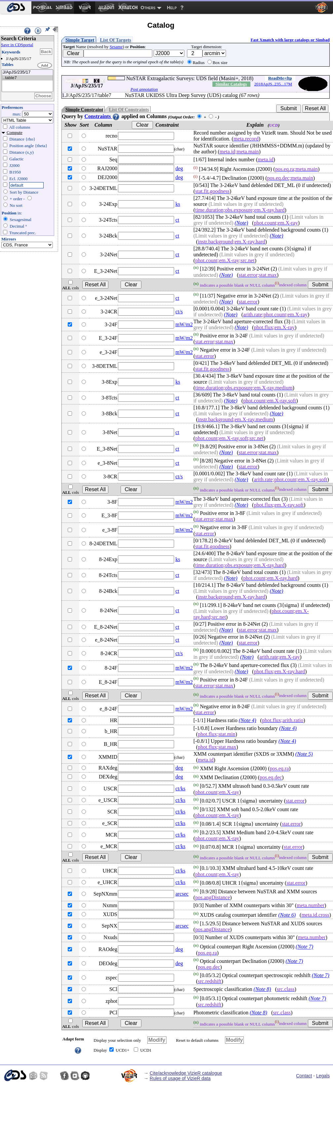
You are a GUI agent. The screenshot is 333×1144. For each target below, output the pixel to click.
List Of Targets (115, 40)
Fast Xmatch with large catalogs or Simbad (290, 39)
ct (177, 220)
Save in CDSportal (17, 44)
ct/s (179, 311)
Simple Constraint (84, 109)
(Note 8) (262, 989)
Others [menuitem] (148, 7)
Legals (323, 1075)
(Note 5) (304, 754)
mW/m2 (184, 324)
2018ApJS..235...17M (273, 83)
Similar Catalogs (231, 83)
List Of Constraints (129, 109)
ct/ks (180, 788)
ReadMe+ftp (280, 78)
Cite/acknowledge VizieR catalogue (186, 1073)
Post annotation (144, 89)
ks (177, 204)
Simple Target (79, 40)
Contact (304, 1075)
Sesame (116, 46)
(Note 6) (287, 915)
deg (179, 168)
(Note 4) (247, 720)
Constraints (102, 116)
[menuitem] (15, 7)
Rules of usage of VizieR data (180, 1078)
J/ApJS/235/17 (27, 72)
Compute (14, 132)
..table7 (27, 78)
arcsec (182, 894)
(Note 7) (304, 947)
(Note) (241, 223)
